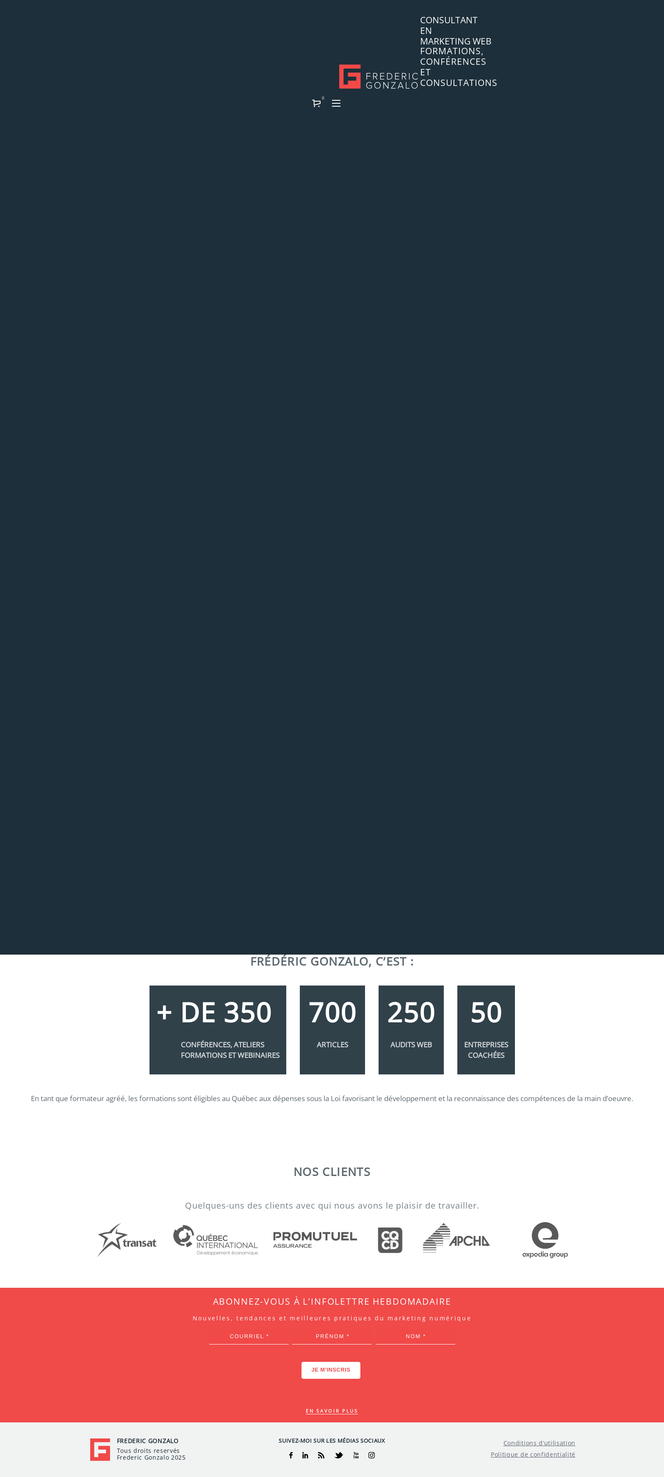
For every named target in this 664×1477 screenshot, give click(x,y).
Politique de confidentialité (533, 1454)
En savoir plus (332, 1411)
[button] (550, 23)
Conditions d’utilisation (539, 1443)
